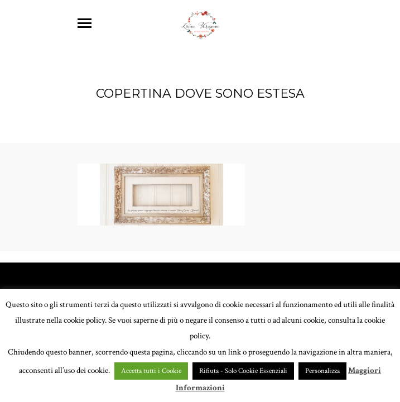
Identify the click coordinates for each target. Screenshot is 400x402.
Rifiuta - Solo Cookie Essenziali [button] (243, 371)
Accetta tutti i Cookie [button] (151, 371)
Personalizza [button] (322, 371)
